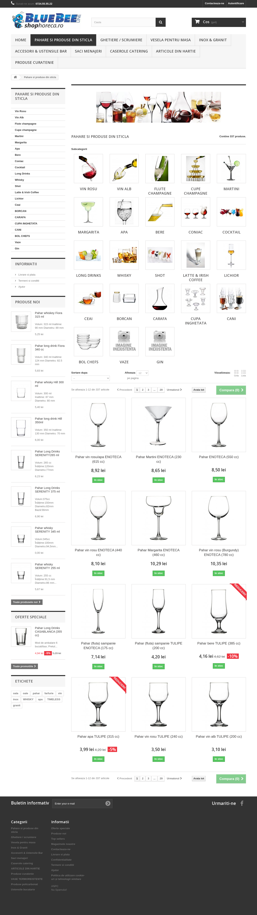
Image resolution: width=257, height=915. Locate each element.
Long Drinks (22, 173)
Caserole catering (129, 51)
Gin (17, 248)
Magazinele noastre (63, 844)
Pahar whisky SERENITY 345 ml (47, 529)
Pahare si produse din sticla (63, 39)
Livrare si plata (26, 274)
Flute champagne (25, 123)
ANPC (54, 886)
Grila (236, 373)
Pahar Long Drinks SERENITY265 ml (47, 453)
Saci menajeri (88, 51)
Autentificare (236, 3)
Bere (18, 154)
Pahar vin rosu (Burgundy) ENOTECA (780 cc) (219, 552)
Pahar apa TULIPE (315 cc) (98, 736)
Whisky (19, 179)
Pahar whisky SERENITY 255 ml (47, 566)
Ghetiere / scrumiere (121, 39)
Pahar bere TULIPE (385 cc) (218, 643)
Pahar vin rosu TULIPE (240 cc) (159, 736)
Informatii (26, 263)
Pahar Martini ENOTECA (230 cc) (158, 459)
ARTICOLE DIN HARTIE (176, 51)
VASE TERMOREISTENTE (27, 879)
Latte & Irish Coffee (27, 192)
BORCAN (20, 211)
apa (40, 699)
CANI (18, 229)
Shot (18, 186)
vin (60, 693)
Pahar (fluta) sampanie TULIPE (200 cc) (158, 645)
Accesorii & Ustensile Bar (41, 51)
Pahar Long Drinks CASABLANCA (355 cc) (48, 631)
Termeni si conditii (28, 280)
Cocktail (20, 167)
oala (15, 693)
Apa (17, 148)
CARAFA (20, 217)
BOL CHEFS (22, 236)
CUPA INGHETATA (26, 223)
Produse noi (27, 301)
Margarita (21, 142)
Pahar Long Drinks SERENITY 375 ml (47, 489)
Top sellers (58, 838)
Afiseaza (130, 372)
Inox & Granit (213, 39)
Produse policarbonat (24, 884)
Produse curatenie (34, 62)
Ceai (17, 204)
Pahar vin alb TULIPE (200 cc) (219, 736)
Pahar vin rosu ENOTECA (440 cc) (98, 552)
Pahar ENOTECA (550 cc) (219, 457)
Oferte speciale (31, 616)
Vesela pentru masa (171, 39)
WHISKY (28, 699)
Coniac (19, 161)
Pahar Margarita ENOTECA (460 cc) (159, 552)
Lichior (19, 198)
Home (20, 39)
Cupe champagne (26, 129)
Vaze (18, 242)
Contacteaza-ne (214, 3)
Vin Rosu (20, 111)
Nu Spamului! (59, 889)
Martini (19, 136)
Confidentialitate (61, 859)
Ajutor (21, 286)
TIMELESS (53, 699)
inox (15, 699)
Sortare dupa (79, 372)
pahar (36, 693)
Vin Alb (19, 117)
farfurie (48, 693)
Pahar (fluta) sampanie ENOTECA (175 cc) (98, 645)
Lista (243, 373)
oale (25, 693)
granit (16, 705)
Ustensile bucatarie (23, 889)
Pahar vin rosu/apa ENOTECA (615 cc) (98, 459)
